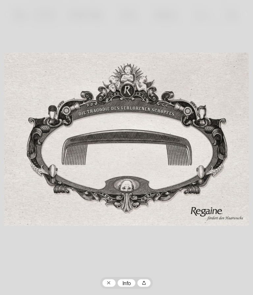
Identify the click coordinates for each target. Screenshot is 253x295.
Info (127, 283)
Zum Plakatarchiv (109, 283)
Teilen (144, 283)
